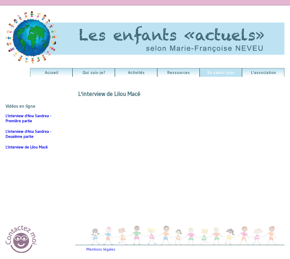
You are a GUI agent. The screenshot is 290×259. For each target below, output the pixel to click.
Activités (136, 72)
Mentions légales (100, 249)
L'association (263, 72)
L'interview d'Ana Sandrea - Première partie (28, 118)
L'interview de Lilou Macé (27, 147)
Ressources (178, 72)
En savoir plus (221, 72)
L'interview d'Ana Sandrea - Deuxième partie (28, 134)
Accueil (51, 72)
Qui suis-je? (94, 72)
